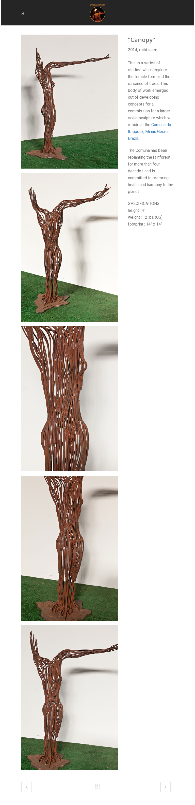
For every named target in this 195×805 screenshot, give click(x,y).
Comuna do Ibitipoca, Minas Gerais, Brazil (149, 131)
